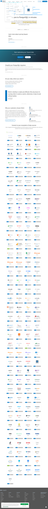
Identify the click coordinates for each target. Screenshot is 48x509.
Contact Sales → (28, 57)
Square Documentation (11, 42)
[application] (46, 507)
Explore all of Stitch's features (10, 120)
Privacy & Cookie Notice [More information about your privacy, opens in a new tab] (5, 506)
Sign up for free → (20, 57)
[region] (15, 505)
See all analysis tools (9, 86)
